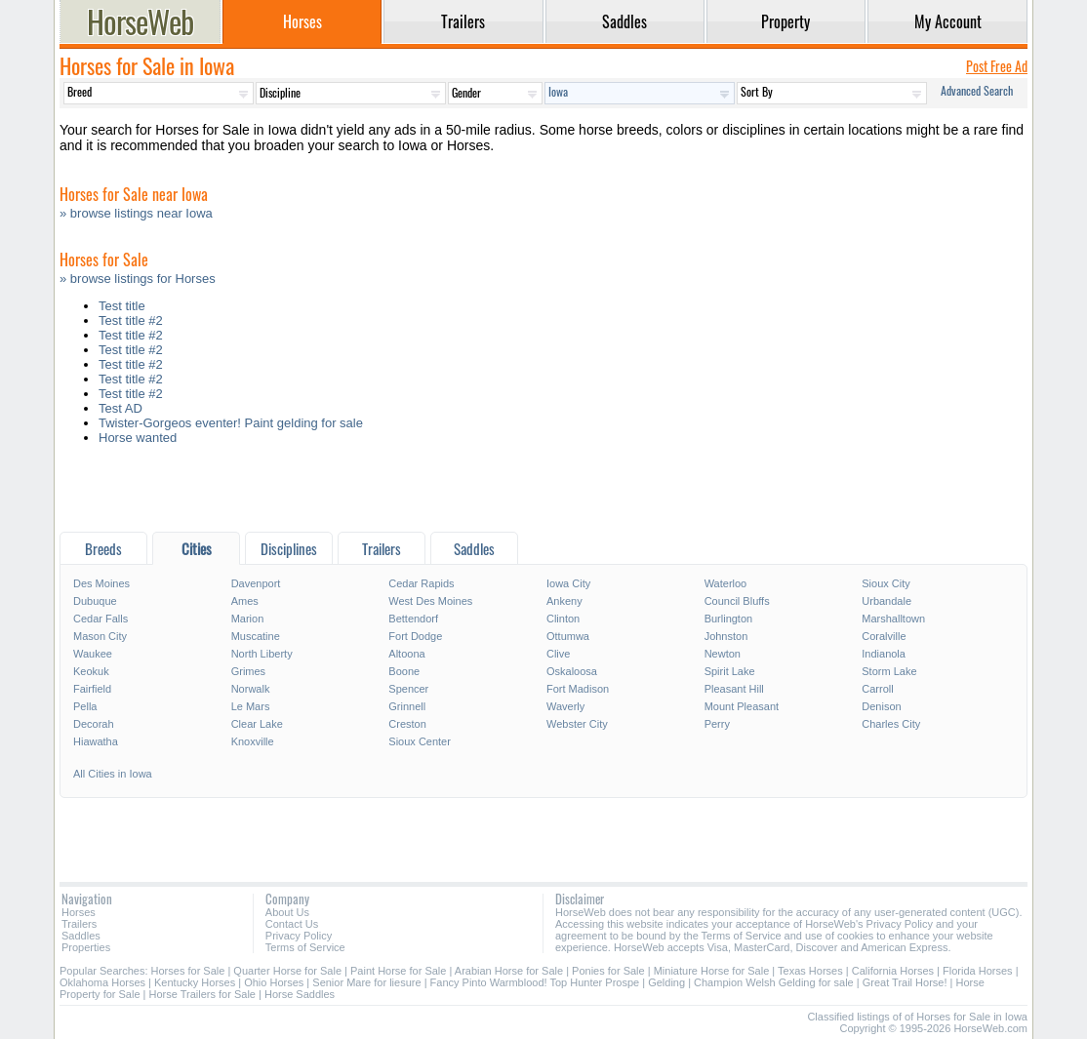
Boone (404, 671)
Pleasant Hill (734, 689)
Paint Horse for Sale (398, 971)
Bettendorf (413, 618)
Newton (723, 653)
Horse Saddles (299, 994)
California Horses (893, 971)
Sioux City (886, 583)
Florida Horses (978, 971)
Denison (881, 706)
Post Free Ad (996, 66)
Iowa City (568, 583)
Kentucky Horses (194, 982)
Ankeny (564, 601)
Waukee (92, 653)
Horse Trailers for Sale (202, 994)
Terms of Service (305, 947)
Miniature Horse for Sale (712, 971)
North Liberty (262, 653)
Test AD (120, 408)
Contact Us (291, 924)
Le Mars (250, 706)
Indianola (884, 653)
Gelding (666, 982)
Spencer (408, 689)
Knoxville (252, 741)
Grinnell (406, 706)
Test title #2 (131, 320)
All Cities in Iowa (112, 773)
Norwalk (250, 689)
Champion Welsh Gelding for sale (774, 982)
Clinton (563, 618)
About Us (287, 912)
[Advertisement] (543, 493)
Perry (717, 724)
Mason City (100, 636)
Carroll (877, 689)
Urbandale (886, 601)
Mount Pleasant (742, 706)
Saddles (81, 935)
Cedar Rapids (421, 583)
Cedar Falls (100, 618)
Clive (558, 653)
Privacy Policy (298, 935)
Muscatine (255, 636)
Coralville (884, 636)
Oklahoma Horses (102, 982)
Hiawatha (95, 741)
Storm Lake (889, 671)
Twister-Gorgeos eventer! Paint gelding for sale (231, 423)
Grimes (248, 671)
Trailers (79, 924)
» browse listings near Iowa (136, 213)
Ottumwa (567, 636)
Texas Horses (810, 971)
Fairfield (92, 689)
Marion (247, 618)
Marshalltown (893, 618)
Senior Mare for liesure (366, 982)
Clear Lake (257, 724)
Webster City (577, 724)
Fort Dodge (415, 636)
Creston (407, 724)
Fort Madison (577, 689)
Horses (78, 912)
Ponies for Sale (608, 971)
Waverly (565, 706)
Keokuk (91, 671)
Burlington (729, 618)
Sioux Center (419, 741)
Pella (85, 706)
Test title (122, 306)
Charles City (891, 724)
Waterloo (726, 583)
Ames (245, 601)
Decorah (93, 724)
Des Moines (101, 583)
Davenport (256, 583)
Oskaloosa (571, 671)
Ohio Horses (273, 982)
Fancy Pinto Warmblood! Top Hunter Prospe (535, 982)
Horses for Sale (188, 971)
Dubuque (95, 601)
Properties (85, 947)
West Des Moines (430, 601)
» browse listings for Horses (138, 278)
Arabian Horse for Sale (509, 971)
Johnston (726, 636)
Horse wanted (138, 437)
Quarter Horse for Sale (287, 971)
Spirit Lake (730, 671)
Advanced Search (977, 90)
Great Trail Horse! (905, 982)
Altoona (406, 653)
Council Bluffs (737, 601)
